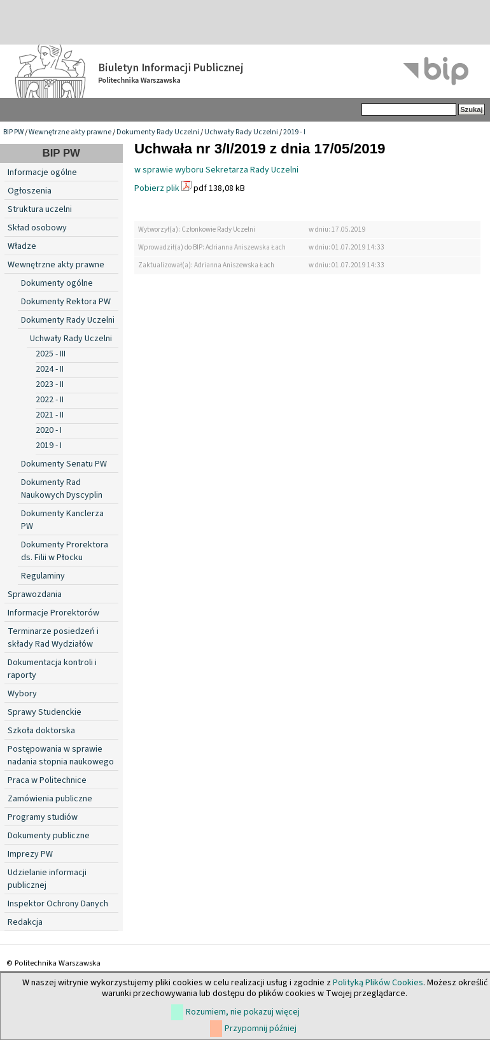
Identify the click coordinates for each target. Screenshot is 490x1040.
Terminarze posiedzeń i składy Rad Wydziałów (53, 637)
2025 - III (51, 354)
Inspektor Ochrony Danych (58, 903)
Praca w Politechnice (47, 780)
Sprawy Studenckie (44, 712)
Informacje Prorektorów (53, 613)
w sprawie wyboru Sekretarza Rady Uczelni (216, 170)
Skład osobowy (37, 227)
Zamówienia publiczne (50, 798)
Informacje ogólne (42, 172)
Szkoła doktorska (41, 730)
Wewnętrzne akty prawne (70, 132)
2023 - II (50, 384)
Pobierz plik (156, 188)
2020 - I (49, 430)
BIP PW (13, 132)
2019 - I (294, 132)
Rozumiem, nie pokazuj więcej (243, 1012)
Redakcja (25, 922)
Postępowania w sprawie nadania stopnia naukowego (61, 755)
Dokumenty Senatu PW (64, 464)
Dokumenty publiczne (49, 835)
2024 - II (50, 369)
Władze (22, 246)
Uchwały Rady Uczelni (241, 132)
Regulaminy (43, 576)
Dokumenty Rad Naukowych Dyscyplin (61, 489)
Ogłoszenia (30, 191)
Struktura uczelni (40, 209)
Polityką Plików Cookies (378, 982)
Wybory (22, 693)
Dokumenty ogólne (57, 283)
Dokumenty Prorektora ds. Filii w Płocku (64, 551)
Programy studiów (43, 817)
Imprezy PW (30, 854)
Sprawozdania (35, 594)
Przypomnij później (261, 1028)
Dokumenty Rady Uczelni (157, 132)
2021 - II (50, 415)
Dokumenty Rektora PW (66, 301)
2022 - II (50, 399)
